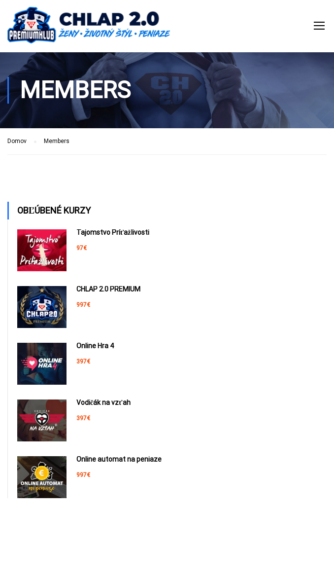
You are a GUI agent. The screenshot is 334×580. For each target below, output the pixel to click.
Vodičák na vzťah (103, 402)
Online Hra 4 (95, 346)
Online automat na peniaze (119, 459)
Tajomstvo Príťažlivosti (112, 232)
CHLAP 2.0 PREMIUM (108, 289)
